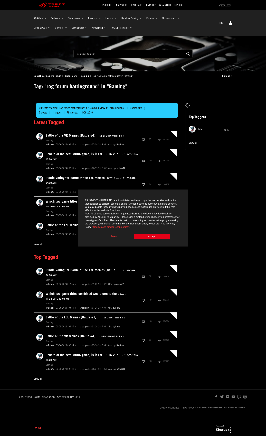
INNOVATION (121, 5)
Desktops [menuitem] (92, 18)
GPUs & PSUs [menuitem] (40, 27)
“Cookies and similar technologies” (110, 227)
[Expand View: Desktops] (100, 18)
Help (221, 23)
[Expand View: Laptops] (116, 18)
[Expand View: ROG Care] (45, 18)
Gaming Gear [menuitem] (78, 27)
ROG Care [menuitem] (38, 18)
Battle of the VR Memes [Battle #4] (85, 135)
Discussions (71, 76)
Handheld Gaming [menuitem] (129, 18)
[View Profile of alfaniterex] (120, 144)
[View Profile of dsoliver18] (120, 168)
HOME (37, 397)
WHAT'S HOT (165, 5)
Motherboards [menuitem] (169, 18)
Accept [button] (152, 236)
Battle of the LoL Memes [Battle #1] (85, 317)
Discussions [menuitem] (74, 18)
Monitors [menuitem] (59, 27)
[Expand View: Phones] (156, 18)
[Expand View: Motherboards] (178, 18)
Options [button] (226, 76)
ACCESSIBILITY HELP (69, 397)
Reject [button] (114, 236)
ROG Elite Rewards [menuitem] (120, 27)
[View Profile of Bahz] (50, 144)
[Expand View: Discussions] (82, 18)
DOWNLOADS (136, 5)
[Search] (133, 54)
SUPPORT (178, 5)
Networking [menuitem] (97, 27)
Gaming (85, 76)
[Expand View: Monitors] (66, 27)
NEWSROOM (48, 397)
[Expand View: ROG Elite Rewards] (131, 27)
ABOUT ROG (25, 397)
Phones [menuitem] (150, 18)
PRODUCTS (107, 5)
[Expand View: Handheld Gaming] (140, 18)
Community (136, 108)
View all (38, 244)
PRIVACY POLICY (188, 407)
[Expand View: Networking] (105, 27)
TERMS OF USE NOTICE (169, 407)
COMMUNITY (151, 5)
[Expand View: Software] (62, 18)
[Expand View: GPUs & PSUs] (49, 27)
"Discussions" (117, 108)
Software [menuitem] (55, 18)
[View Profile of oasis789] (119, 284)
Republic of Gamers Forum (47, 76)
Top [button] (39, 427)
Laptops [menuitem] (109, 18)
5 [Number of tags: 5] (228, 129)
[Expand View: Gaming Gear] (86, 27)
